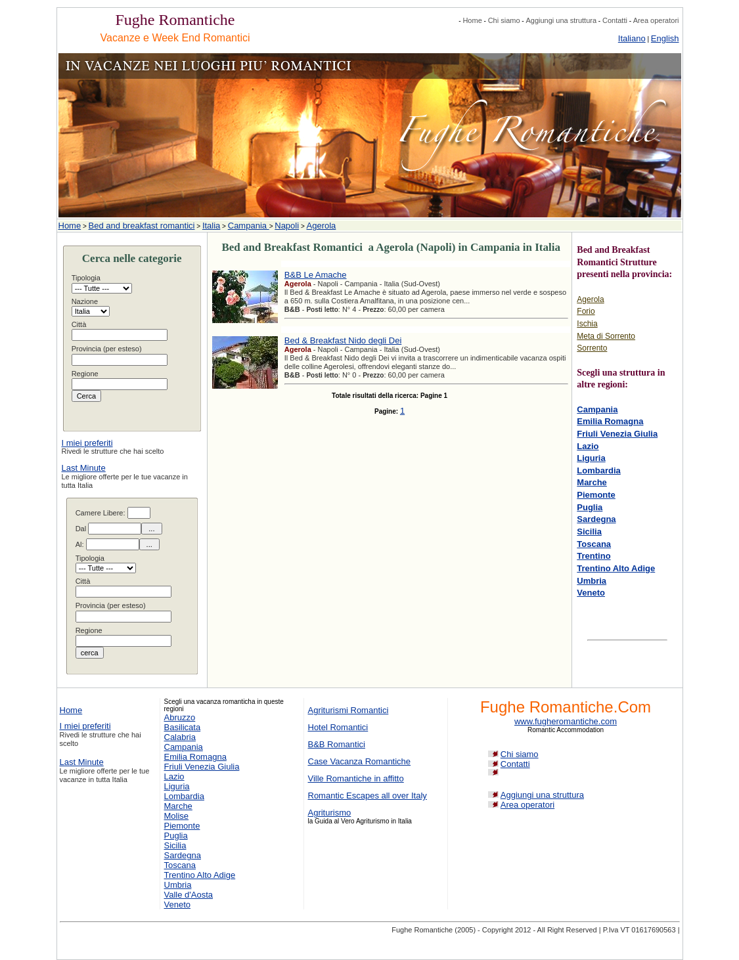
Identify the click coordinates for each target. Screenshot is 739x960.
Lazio (587, 446)
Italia (211, 225)
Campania (248, 225)
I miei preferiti (87, 443)
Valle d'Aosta (188, 895)
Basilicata (182, 727)
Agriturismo (329, 813)
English (665, 38)
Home (471, 20)
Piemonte (596, 495)
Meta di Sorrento (606, 336)
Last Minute (84, 468)
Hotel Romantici (338, 727)
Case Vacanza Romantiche (359, 761)
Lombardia (598, 470)
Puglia (589, 507)
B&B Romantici (336, 744)
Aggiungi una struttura (561, 20)
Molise (176, 816)
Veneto (591, 593)
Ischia (587, 323)
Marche (592, 482)
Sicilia (589, 531)
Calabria (180, 737)
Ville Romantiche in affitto (356, 778)
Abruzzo (180, 717)
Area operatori (656, 20)
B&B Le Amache (315, 275)
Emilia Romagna (610, 421)
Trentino (593, 556)
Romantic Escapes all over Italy (367, 795)
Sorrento (592, 348)
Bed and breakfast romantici (142, 225)
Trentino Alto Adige (616, 568)
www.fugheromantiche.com (565, 721)
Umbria (591, 581)
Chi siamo (504, 20)
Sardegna (596, 519)
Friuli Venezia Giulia (617, 434)
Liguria (591, 458)
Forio (585, 311)
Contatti (614, 20)
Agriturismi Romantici (348, 710)
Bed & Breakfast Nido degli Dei (342, 340)
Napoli (287, 225)
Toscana (594, 544)
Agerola (321, 225)
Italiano (632, 38)
